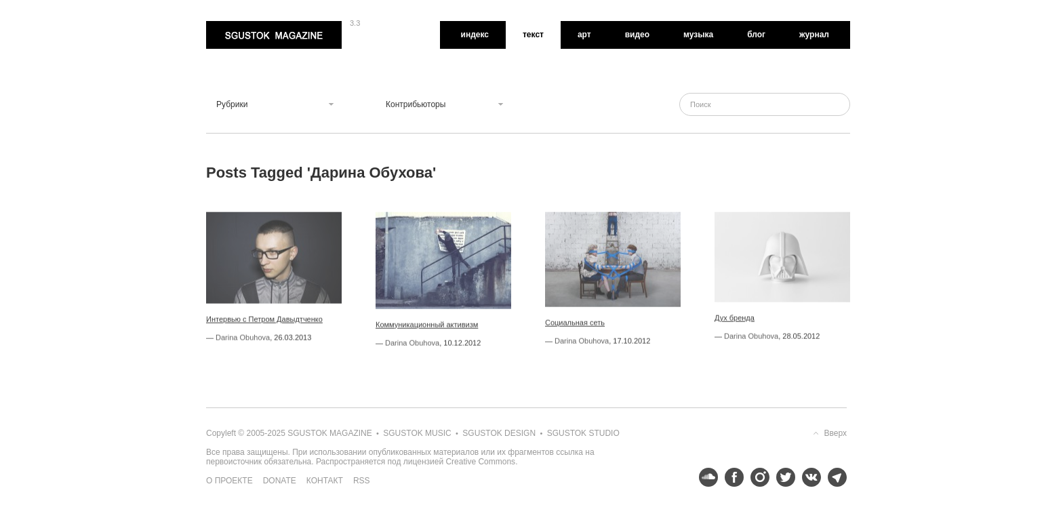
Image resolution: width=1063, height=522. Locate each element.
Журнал (814, 34)
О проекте (229, 480)
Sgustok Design (499, 433)
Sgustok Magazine (274, 35)
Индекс (475, 34)
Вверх (835, 433)
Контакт (324, 480)
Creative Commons (480, 461)
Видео (637, 34)
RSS (361, 480)
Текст (533, 34)
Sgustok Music (417, 433)
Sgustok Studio (583, 433)
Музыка (698, 34)
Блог (756, 34)
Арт (584, 34)
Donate (279, 480)
